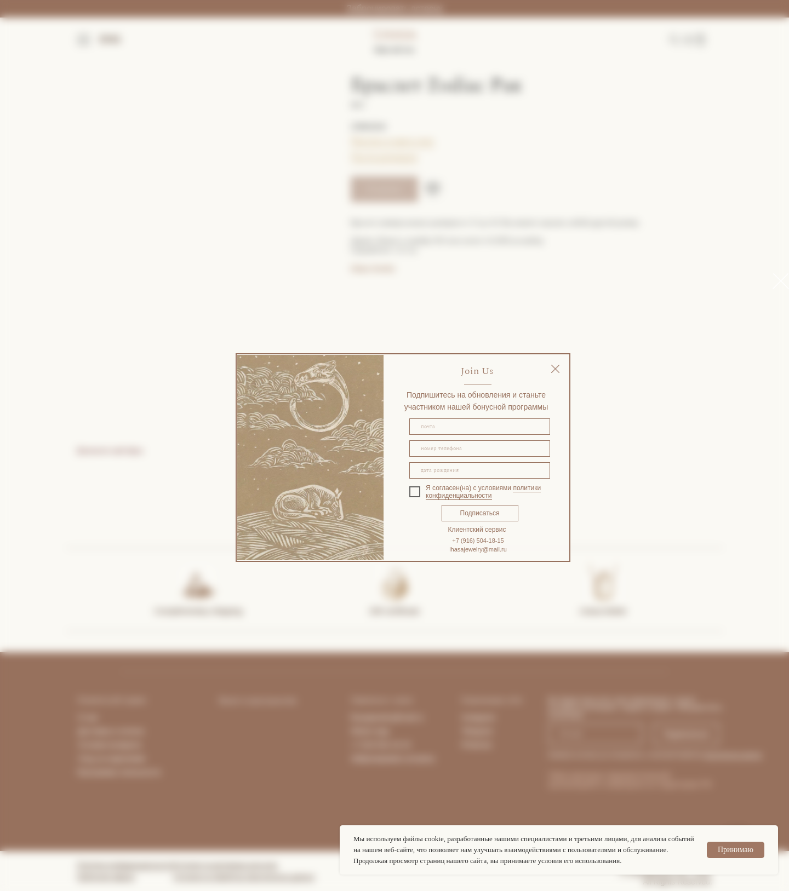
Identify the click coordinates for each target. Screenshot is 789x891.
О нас (88, 717)
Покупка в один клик (392, 140)
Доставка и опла (107, 731)
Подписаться (480, 513)
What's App (370, 731)
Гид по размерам (384, 156)
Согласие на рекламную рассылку (225, 865)
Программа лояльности (119, 772)
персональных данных (733, 755)
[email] (479, 426)
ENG (110, 39)
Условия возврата (109, 744)
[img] (555, 369)
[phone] (479, 448)
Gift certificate (394, 611)
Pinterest (476, 744)
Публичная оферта (106, 877)
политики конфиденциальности (483, 491)
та (140, 731)
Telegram (477, 731)
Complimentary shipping (199, 611)
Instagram (478, 717)
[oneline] (479, 470)
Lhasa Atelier (603, 611)
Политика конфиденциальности (125, 865)
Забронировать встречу (394, 8)
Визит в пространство (257, 700)
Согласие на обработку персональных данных (244, 877)
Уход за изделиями (111, 758)
